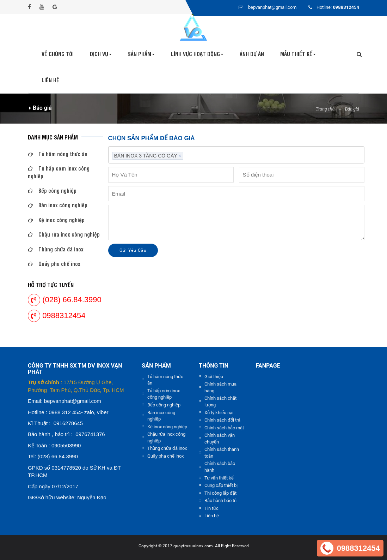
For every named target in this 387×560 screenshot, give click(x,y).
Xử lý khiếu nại (218, 412)
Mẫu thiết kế (298, 54)
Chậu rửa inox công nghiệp (64, 234)
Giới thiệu (213, 376)
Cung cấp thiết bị (221, 485)
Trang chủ (325, 109)
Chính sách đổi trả (222, 420)
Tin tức (211, 508)
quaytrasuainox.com (193, 545)
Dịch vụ (101, 54)
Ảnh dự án (252, 54)
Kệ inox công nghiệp (56, 220)
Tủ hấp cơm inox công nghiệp (59, 172)
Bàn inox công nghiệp (57, 205)
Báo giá (352, 109)
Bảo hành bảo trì (220, 500)
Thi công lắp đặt (220, 493)
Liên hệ (50, 80)
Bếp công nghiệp (52, 190)
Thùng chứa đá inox (56, 249)
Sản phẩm (141, 54)
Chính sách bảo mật (224, 427)
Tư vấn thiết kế (219, 478)
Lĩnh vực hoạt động (197, 54)
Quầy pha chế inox (54, 263)
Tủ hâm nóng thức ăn (57, 153)
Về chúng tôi (58, 54)
